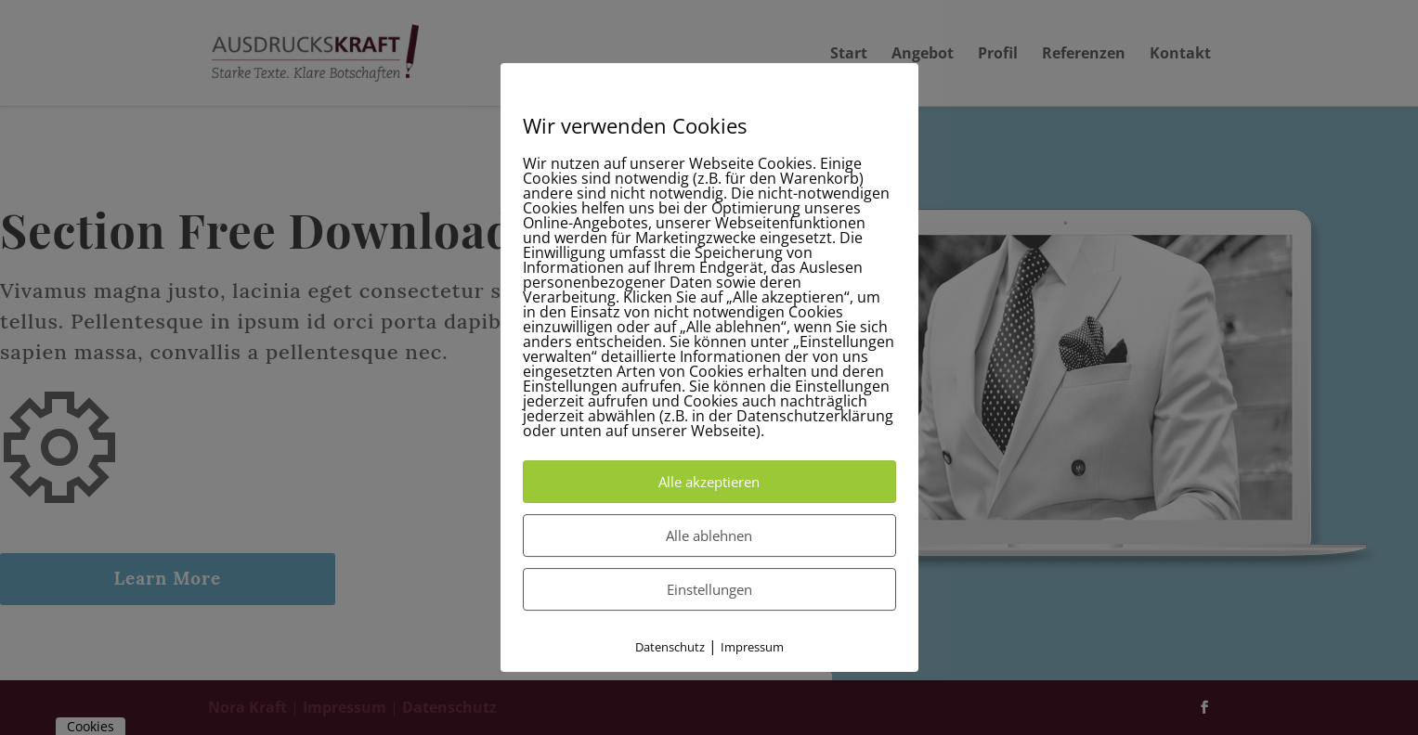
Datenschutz (670, 646)
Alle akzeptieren (709, 481)
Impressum (752, 646)
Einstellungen (709, 589)
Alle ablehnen (709, 535)
